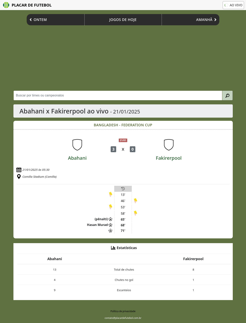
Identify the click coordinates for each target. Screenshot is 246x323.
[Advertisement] (123, 57)
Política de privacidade (122, 311)
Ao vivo (233, 5)
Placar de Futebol (27, 5)
